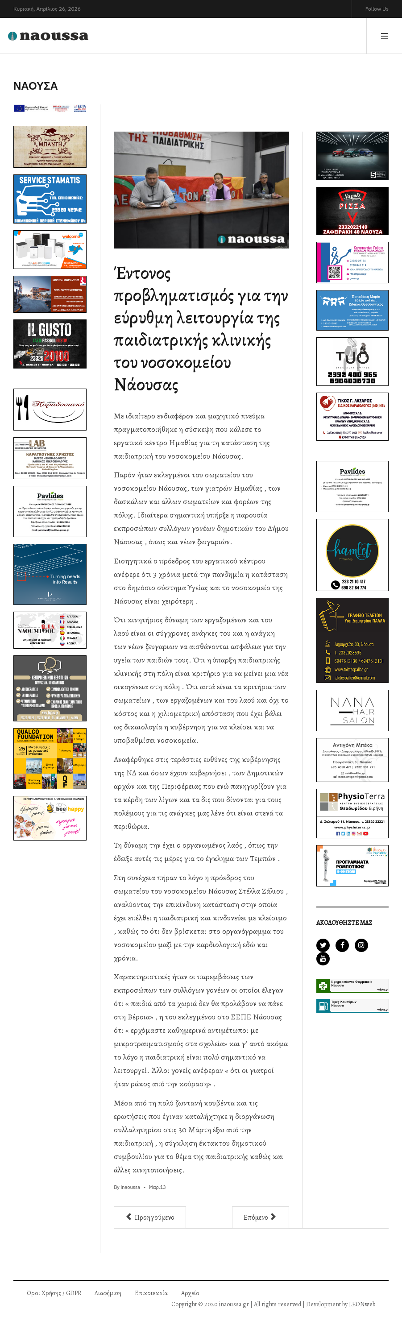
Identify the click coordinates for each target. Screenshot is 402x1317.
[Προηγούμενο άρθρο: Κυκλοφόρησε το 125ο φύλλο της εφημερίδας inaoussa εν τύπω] (150, 1217)
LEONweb (362, 1304)
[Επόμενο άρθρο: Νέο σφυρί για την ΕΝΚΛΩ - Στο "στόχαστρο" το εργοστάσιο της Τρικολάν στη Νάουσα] (260, 1217)
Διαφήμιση (108, 1293)
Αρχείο (190, 1293)
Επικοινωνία (151, 1293)
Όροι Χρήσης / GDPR (54, 1293)
